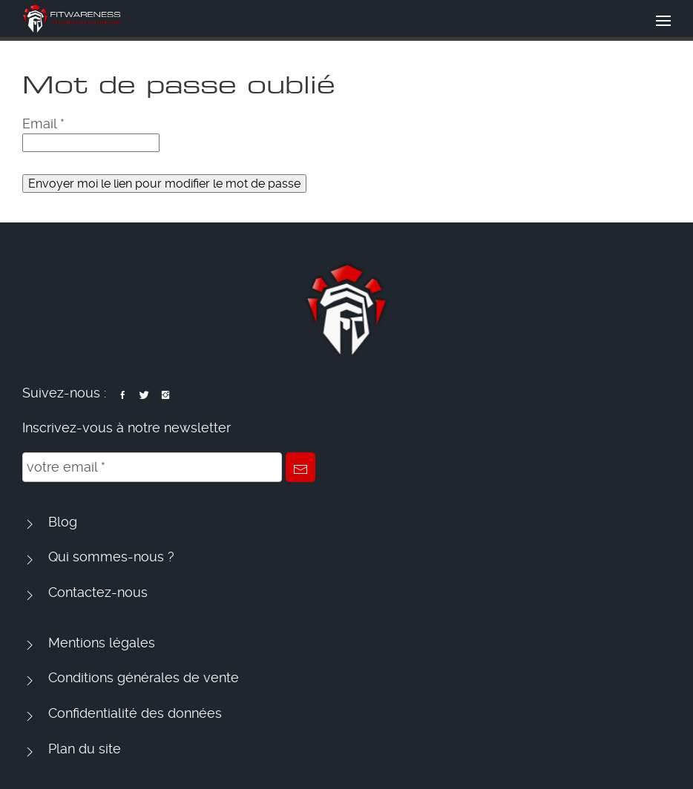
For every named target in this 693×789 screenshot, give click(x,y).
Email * (43, 123)
